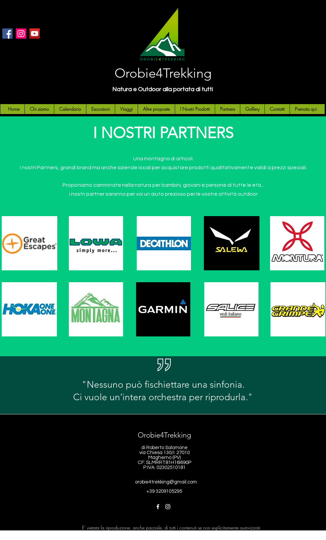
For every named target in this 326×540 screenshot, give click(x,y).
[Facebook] (7, 33)
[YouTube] (34, 33)
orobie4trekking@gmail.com (166, 482)
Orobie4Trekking (163, 73)
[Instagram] (21, 33)
